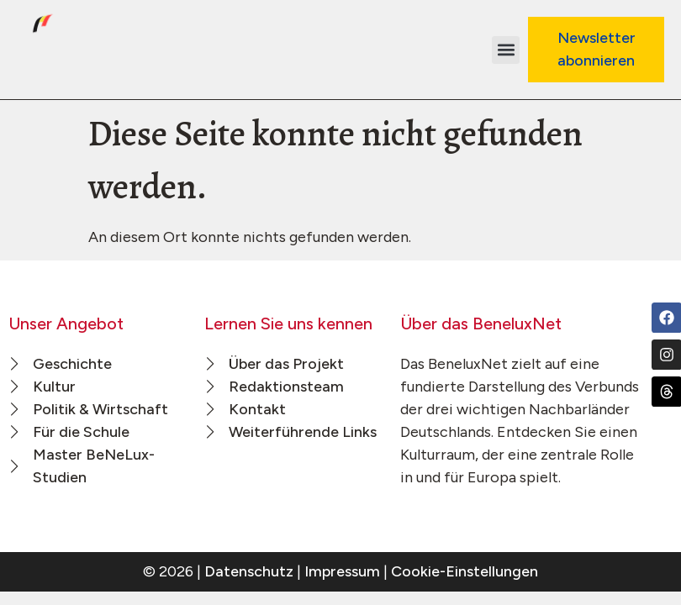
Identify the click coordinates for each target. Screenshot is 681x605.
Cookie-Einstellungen (464, 571)
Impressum (342, 571)
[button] (506, 50)
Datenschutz (248, 571)
